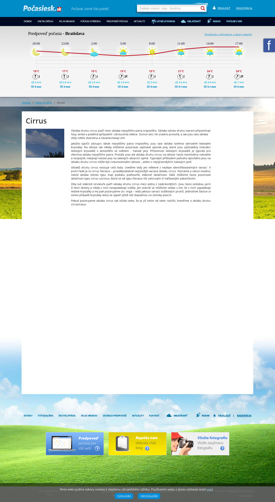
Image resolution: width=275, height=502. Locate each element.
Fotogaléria (45, 415)
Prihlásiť (224, 8)
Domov (28, 21)
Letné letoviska (166, 21)
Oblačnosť (194, 21)
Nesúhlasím (149, 496)
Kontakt (154, 415)
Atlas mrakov (66, 21)
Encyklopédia (45, 21)
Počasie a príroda (90, 21)
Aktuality (139, 21)
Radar (216, 21)
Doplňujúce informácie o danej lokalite (228, 34)
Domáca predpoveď (115, 415)
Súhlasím (124, 496)
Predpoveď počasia (117, 21)
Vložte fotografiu (200, 443)
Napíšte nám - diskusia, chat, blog (137, 443)
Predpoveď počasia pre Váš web (75, 443)
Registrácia (244, 8)
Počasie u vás (234, 21)
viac (209, 489)
